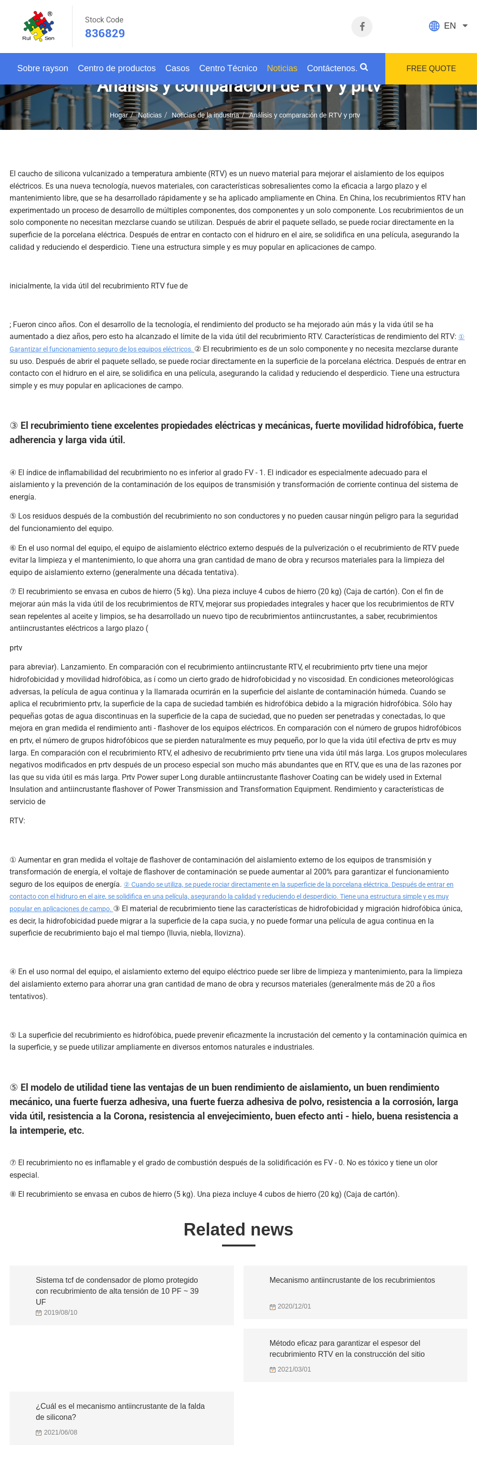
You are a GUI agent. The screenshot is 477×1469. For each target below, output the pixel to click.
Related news (238, 1229)
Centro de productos (117, 68)
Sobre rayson (42, 68)
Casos (177, 68)
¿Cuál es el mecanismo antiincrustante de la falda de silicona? (120, 1411)
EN (450, 26)
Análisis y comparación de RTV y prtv (304, 115)
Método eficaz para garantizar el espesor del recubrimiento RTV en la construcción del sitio (347, 1348)
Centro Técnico (228, 68)
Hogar (119, 115)
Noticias (282, 68)
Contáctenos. (332, 68)
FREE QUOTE (431, 68)
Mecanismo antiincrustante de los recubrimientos (352, 1280)
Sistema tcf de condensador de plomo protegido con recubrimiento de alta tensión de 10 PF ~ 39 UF (117, 1288)
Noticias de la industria (205, 115)
